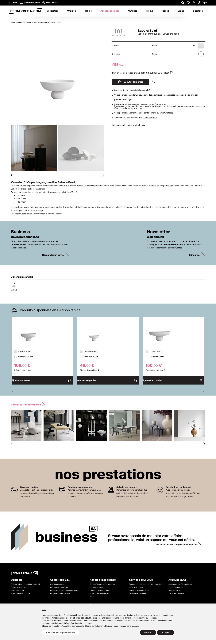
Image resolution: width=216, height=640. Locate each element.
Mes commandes (175, 585)
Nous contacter (17, 589)
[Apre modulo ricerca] (182, 3)
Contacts (16, 579)
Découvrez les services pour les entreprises (176, 543)
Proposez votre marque (60, 592)
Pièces (165, 11)
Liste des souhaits (176, 592)
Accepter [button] (165, 632)
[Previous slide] (15, 390)
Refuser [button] (148, 632)
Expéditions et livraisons (100, 592)
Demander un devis (53, 255)
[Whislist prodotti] (188, 3)
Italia (15, 2)
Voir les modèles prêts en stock (126, 125)
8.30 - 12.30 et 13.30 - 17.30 (22, 585)
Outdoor (132, 11)
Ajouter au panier (130, 82)
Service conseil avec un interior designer (146, 582)
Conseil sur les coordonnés (26, 403)
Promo (149, 11)
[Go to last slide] (14, 175)
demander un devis (135, 95)
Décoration (52, 11)
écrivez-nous (136, 108)
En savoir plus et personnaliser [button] (60, 632)
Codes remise (174, 589)
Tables (88, 11)
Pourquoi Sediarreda (59, 585)
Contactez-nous (150, 117)
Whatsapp (168, 113)
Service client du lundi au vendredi (25, 582)
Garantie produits (97, 585)
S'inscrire (194, 255)
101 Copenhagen (159, 104)
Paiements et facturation (100, 589)
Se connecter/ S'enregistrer (180, 582)
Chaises (71, 11)
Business (198, 11)
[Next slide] (100, 175)
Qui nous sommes (57, 582)
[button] (34, 148)
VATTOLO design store (20, 592)
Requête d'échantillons (139, 589)
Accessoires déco (109, 11)
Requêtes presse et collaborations (64, 589)
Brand (181, 11)
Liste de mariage (136, 585)
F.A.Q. (92, 595)
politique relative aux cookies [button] (143, 618)
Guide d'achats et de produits (102, 582)
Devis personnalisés (137, 592)
